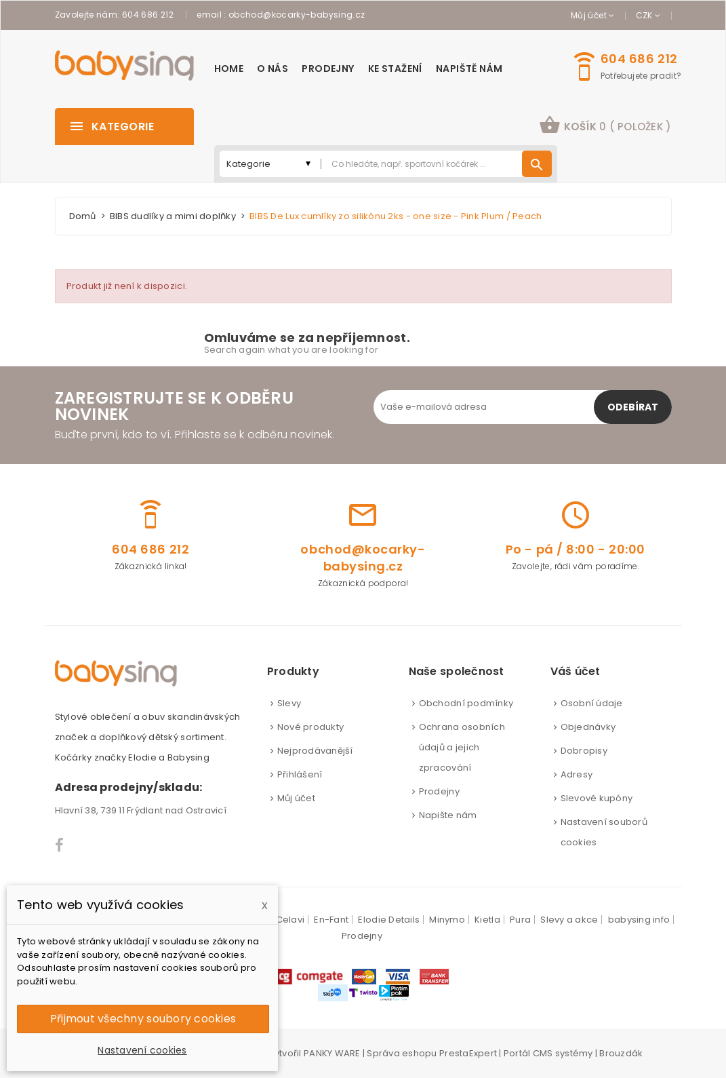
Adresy (577, 774)
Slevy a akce (569, 919)
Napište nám (448, 815)
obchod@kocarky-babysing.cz (296, 14)
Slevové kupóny (597, 798)
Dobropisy (584, 750)
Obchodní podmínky (466, 703)
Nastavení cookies (142, 1050)
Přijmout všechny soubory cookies (143, 1018)
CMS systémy (563, 1053)
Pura (520, 919)
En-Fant (331, 919)
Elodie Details (389, 919)
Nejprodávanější (315, 750)
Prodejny (439, 791)
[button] (605, 126)
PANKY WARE (332, 1053)
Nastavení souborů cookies (604, 832)
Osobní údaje (592, 703)
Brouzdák (621, 1053)
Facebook (60, 845)
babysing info (639, 919)
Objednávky (588, 726)
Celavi (290, 919)
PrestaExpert (468, 1053)
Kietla (487, 919)
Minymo (447, 919)
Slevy (289, 703)
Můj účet (296, 798)
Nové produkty (310, 726)
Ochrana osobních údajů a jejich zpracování (462, 747)
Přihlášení (300, 774)
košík (605, 125)
